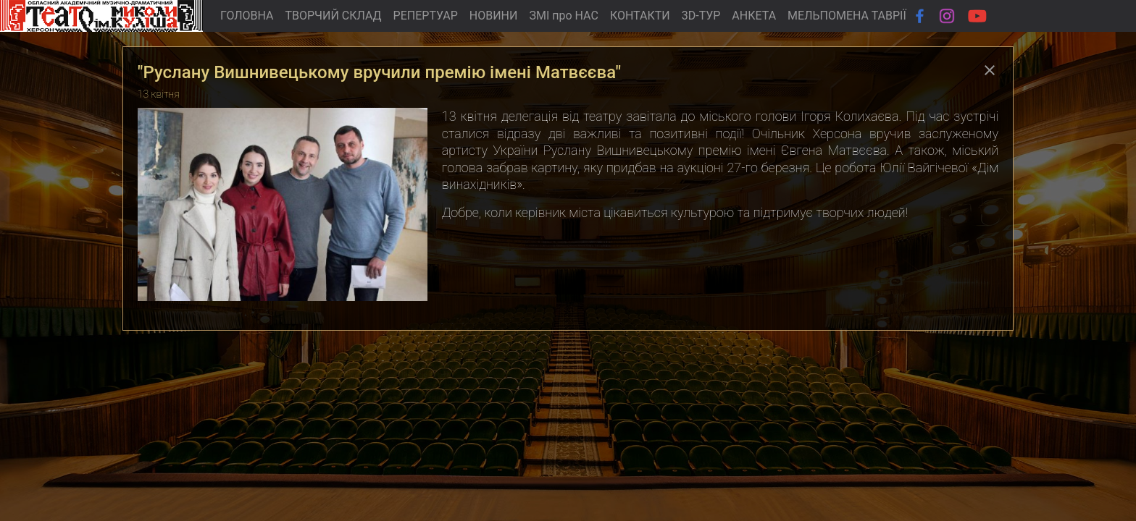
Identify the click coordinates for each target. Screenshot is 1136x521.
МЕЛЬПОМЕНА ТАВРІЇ (847, 15)
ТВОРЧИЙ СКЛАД (333, 15)
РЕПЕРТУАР (425, 15)
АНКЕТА (754, 15)
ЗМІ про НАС (563, 15)
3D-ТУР (701, 15)
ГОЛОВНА (246, 15)
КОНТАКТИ (640, 15)
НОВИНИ (493, 15)
